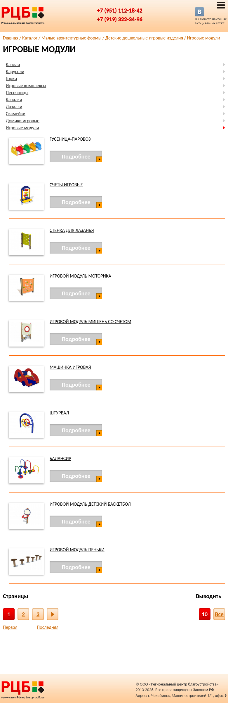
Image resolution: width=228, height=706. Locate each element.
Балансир (60, 458)
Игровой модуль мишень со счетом (90, 321)
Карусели (15, 71)
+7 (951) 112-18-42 (119, 10)
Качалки (14, 99)
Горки (11, 78)
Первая (10, 627)
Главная (10, 38)
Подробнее (76, 156)
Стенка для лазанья (72, 230)
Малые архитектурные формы (71, 38)
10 (205, 614)
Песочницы (17, 92)
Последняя (47, 627)
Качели (13, 64)
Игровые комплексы (26, 85)
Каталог (29, 38)
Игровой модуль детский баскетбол (90, 504)
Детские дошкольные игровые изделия (144, 38)
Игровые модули (22, 127)
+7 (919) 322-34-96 (119, 19)
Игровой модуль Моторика (80, 276)
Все (219, 614)
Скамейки (15, 113)
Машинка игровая (70, 367)
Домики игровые (22, 120)
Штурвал (59, 413)
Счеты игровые (66, 184)
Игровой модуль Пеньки (77, 549)
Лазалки (14, 106)
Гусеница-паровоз (70, 139)
